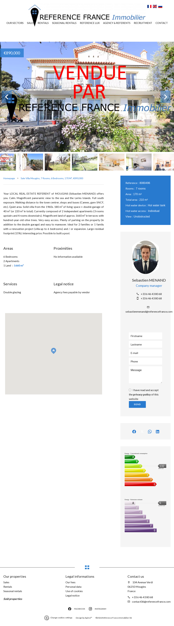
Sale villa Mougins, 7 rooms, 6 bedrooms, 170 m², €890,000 (52, 178)
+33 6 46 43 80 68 (151, 293)
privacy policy (142, 394)
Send (137, 404)
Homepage (9, 178)
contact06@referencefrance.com (151, 601)
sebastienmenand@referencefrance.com (148, 311)
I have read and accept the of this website (144, 394)
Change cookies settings (61, 617)
